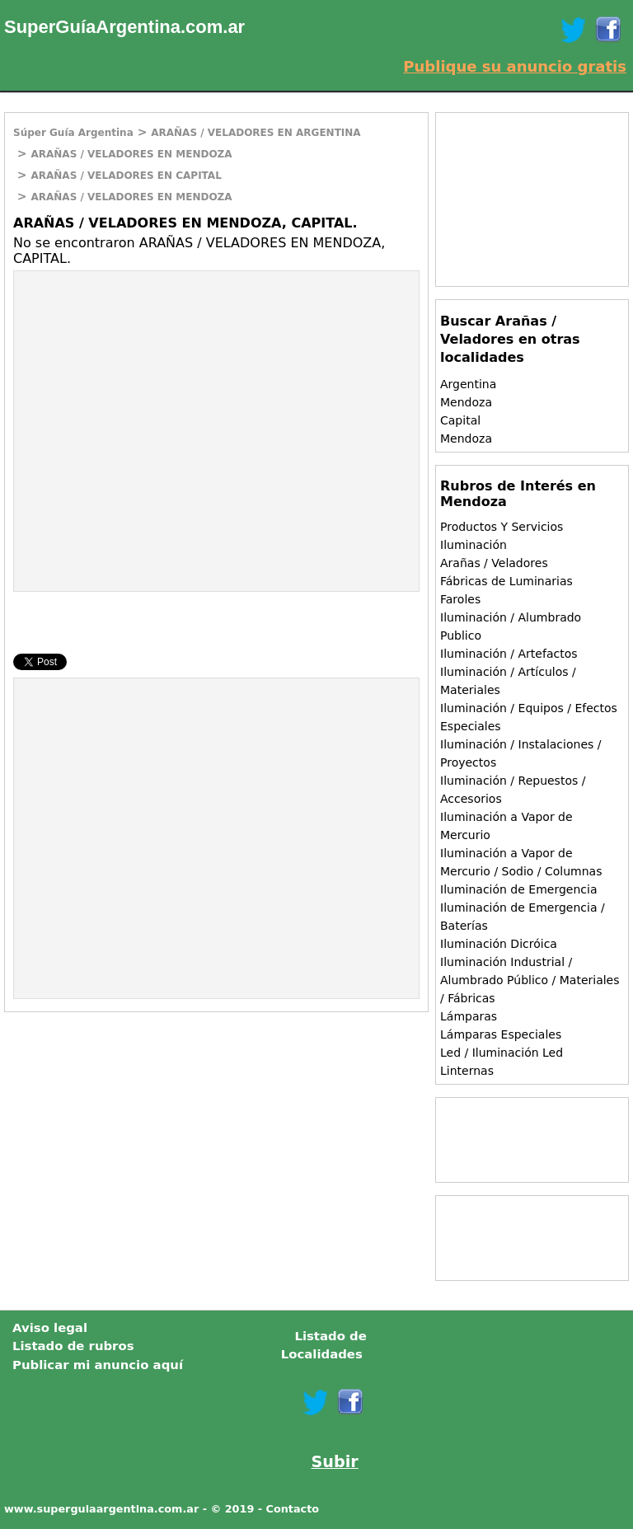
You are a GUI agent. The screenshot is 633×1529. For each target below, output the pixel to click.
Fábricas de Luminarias (506, 581)
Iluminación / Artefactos (509, 653)
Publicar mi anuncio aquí (97, 1365)
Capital (460, 420)
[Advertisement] (152, 390)
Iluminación (473, 544)
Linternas (467, 1070)
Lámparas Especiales (500, 1034)
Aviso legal (49, 1327)
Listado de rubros (73, 1346)
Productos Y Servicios (501, 526)
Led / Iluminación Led (501, 1052)
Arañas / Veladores (494, 563)
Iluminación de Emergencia (518, 889)
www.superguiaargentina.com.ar (101, 1509)
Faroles (460, 599)
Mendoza (466, 402)
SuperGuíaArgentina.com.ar (124, 26)
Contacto (293, 1509)
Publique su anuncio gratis (514, 66)
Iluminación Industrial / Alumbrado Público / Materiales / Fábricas (530, 980)
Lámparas (468, 1016)
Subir (335, 1461)
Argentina (468, 384)
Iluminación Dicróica (498, 943)
